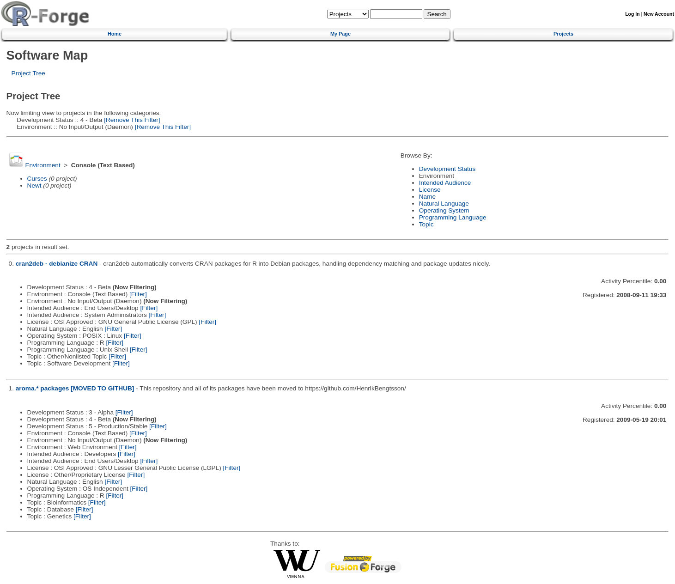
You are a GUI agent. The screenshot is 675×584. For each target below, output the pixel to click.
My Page (340, 33)
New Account (659, 14)
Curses (37, 178)
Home (115, 33)
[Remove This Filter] (131, 119)
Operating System (444, 210)
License (430, 189)
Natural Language (444, 203)
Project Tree (28, 73)
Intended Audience (445, 182)
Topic (426, 224)
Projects (563, 33)
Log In (632, 14)
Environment (42, 165)
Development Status (447, 168)
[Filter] (138, 294)
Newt (34, 185)
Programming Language (452, 217)
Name (427, 196)
